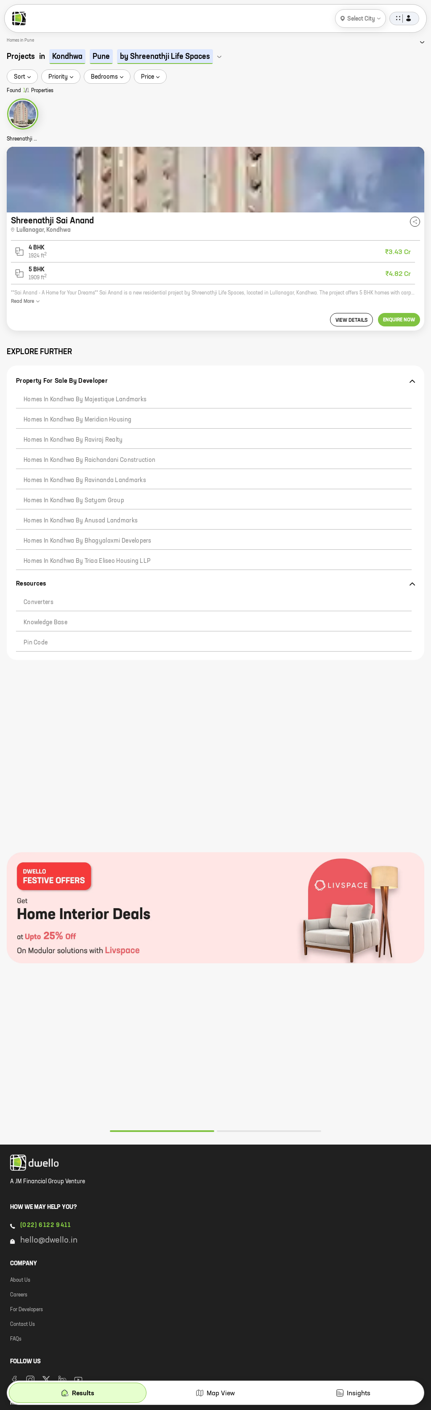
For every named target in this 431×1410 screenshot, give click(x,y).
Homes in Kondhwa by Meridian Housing (77, 420)
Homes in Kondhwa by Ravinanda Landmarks (85, 480)
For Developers (26, 1309)
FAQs (15, 1339)
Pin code (36, 643)
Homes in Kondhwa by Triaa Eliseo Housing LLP (87, 561)
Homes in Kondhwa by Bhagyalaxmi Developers (88, 541)
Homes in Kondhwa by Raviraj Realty (73, 440)
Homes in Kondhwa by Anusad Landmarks (81, 521)
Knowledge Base (45, 622)
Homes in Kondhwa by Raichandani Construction (89, 460)
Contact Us (22, 1324)
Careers (18, 1295)
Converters (38, 602)
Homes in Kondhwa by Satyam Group (74, 501)
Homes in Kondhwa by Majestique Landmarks (85, 400)
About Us (20, 1280)
